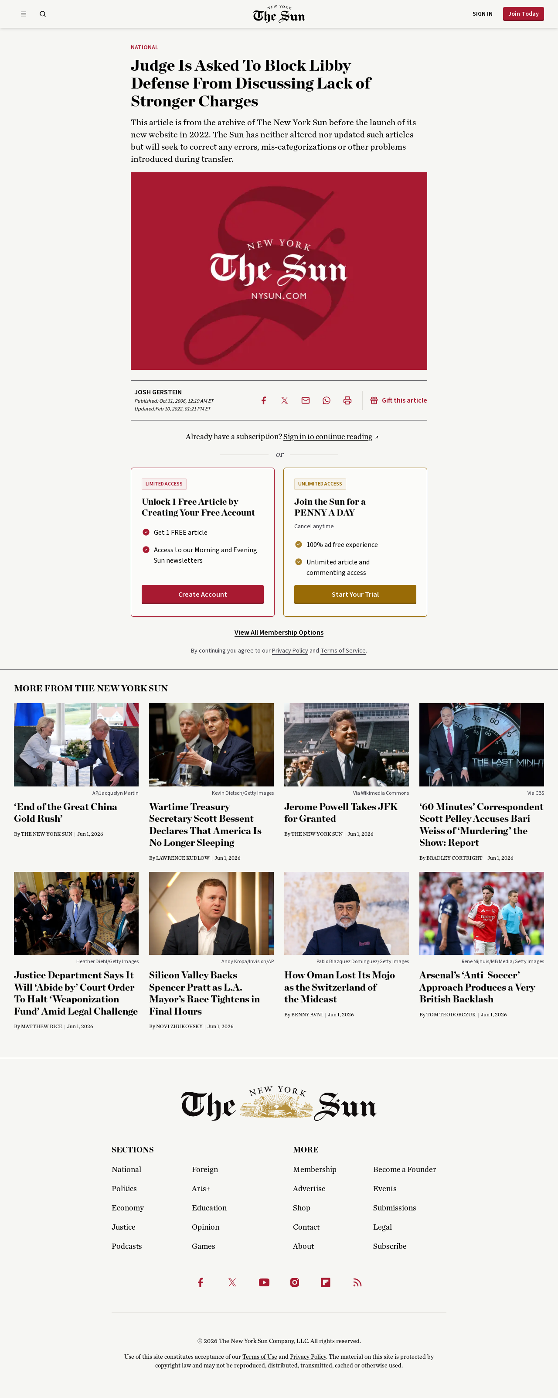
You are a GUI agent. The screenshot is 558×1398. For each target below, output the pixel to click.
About (303, 1247)
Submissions (394, 1208)
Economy (128, 1208)
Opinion (205, 1227)
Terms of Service (343, 650)
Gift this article (398, 400)
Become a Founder (404, 1170)
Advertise (309, 1189)
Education (209, 1208)
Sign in (483, 14)
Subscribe (390, 1247)
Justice (124, 1227)
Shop (301, 1208)
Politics (124, 1189)
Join (523, 14)
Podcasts (127, 1247)
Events (385, 1189)
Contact (306, 1227)
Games (203, 1247)
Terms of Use (259, 1357)
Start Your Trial (355, 594)
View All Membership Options (279, 632)
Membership (315, 1170)
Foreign (205, 1170)
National (144, 48)
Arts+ (201, 1189)
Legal (382, 1227)
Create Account (202, 594)
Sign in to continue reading (327, 437)
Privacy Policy (290, 650)
